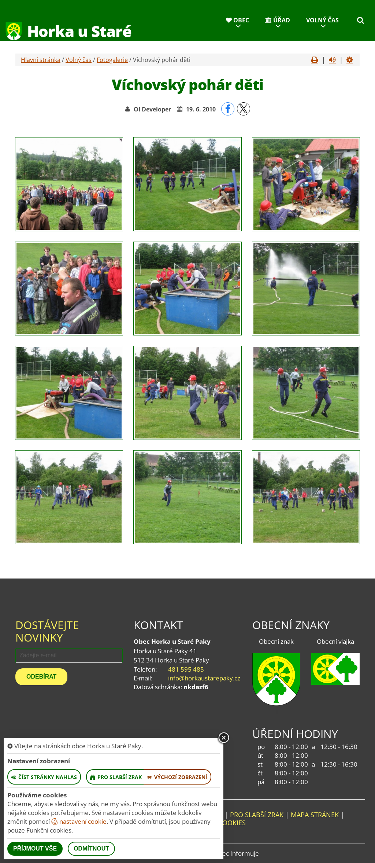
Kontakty (319, 49)
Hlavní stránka (40, 60)
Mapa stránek (315, 814)
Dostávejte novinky (47, 631)
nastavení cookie (79, 821)
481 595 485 (186, 669)
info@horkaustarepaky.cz (204, 678)
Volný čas (322, 20)
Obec (237, 20)
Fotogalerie (112, 60)
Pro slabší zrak (256, 814)
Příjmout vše (35, 848)
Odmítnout (91, 848)
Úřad (277, 20)
